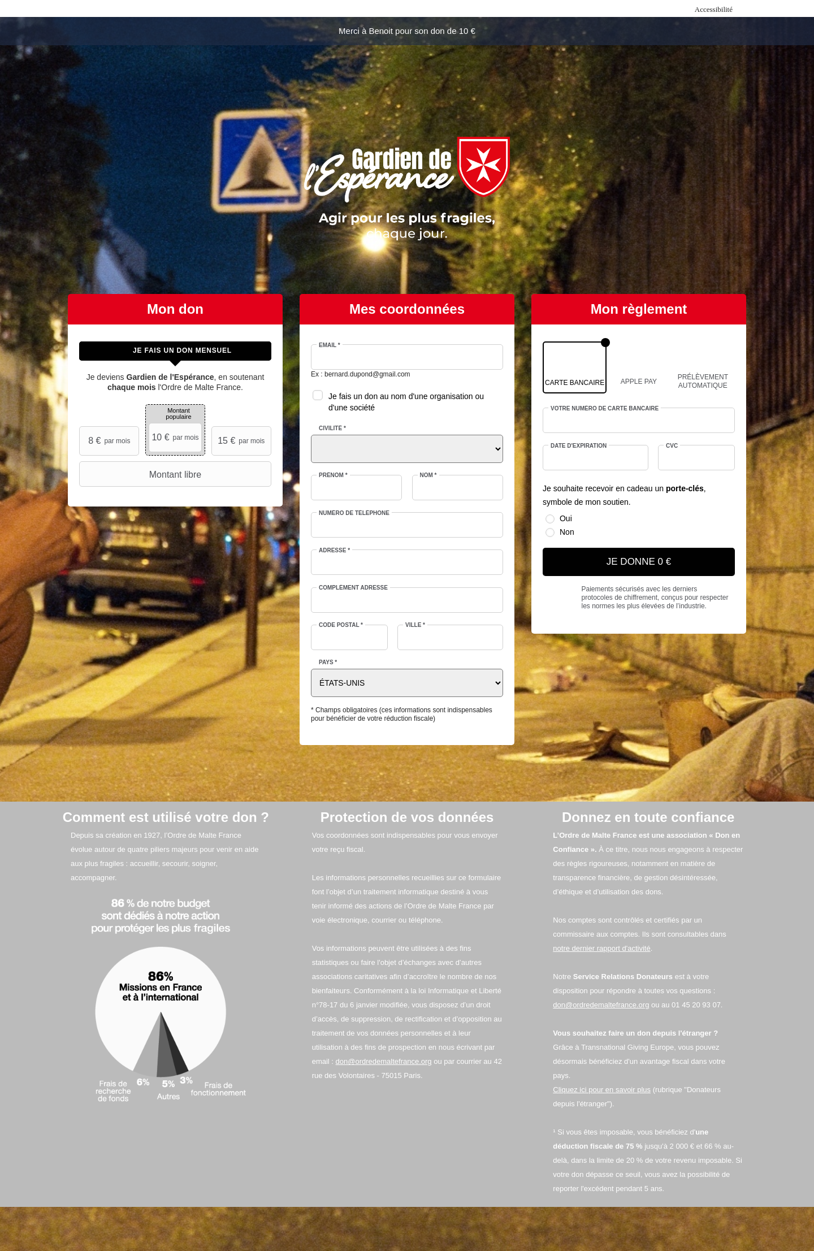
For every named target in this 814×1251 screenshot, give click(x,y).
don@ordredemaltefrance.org (384, 1061)
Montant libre (141, 474)
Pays (328, 662)
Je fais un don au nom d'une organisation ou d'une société (406, 402)
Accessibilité (714, 9)
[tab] (175, 351)
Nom (428, 475)
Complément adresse (353, 588)
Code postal (341, 625)
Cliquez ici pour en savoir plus (602, 1089)
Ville (415, 625)
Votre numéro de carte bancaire (605, 408)
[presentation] (175, 351)
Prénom (333, 475)
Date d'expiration (579, 446)
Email (329, 345)
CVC (672, 446)
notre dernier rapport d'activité (601, 948)
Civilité (332, 428)
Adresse (334, 550)
